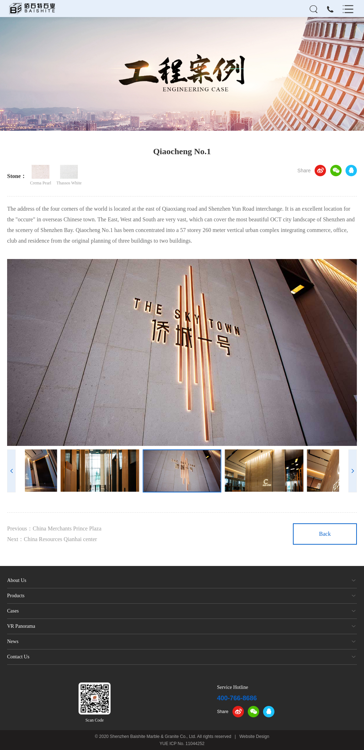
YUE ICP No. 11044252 (182, 743)
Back (325, 534)
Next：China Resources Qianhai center (52, 539)
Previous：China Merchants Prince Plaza (54, 528)
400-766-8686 (237, 698)
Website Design (254, 736)
